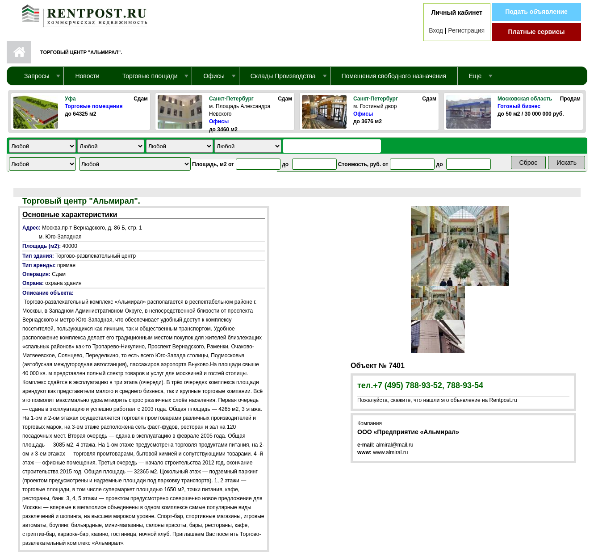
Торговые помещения (93, 106)
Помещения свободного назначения (394, 75)
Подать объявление (536, 11)
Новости (87, 75)
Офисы (219, 121)
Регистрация (466, 30)
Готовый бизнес (519, 106)
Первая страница (19, 52)
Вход (436, 30)
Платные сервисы (536, 31)
